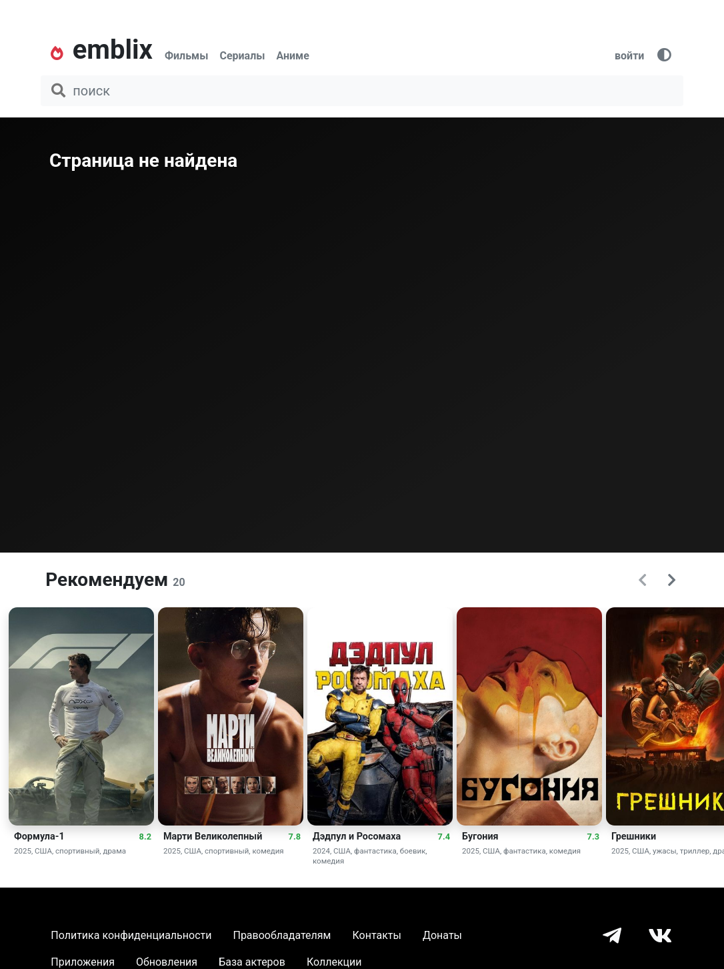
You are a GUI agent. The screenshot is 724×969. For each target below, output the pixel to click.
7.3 (593, 837)
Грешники (633, 836)
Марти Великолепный (212, 836)
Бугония (480, 836)
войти (629, 55)
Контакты (376, 935)
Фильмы (187, 55)
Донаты (442, 935)
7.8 (295, 837)
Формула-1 (39, 836)
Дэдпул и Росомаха (357, 836)
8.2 (145, 837)
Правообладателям (282, 935)
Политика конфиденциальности (131, 935)
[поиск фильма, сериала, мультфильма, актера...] (362, 91)
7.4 (444, 837)
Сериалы (242, 55)
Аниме (292, 55)
